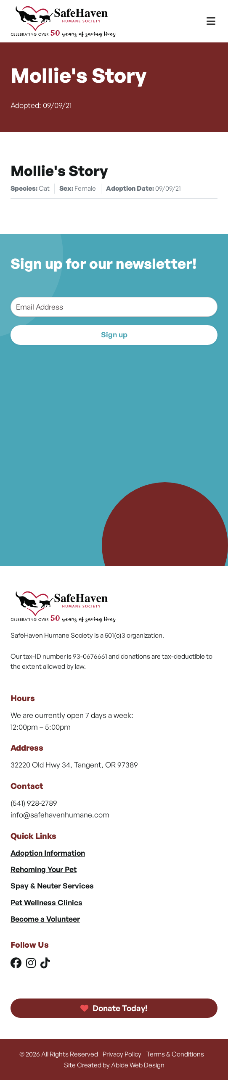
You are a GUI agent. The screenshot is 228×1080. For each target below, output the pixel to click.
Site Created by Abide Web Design (114, 1065)
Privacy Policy (122, 1054)
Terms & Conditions (175, 1054)
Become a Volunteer (45, 918)
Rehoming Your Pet (44, 869)
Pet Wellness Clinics (46, 902)
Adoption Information (48, 852)
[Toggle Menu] (210, 21)
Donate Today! (114, 1008)
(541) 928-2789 (34, 802)
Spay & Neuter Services (52, 885)
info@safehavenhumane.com (60, 814)
